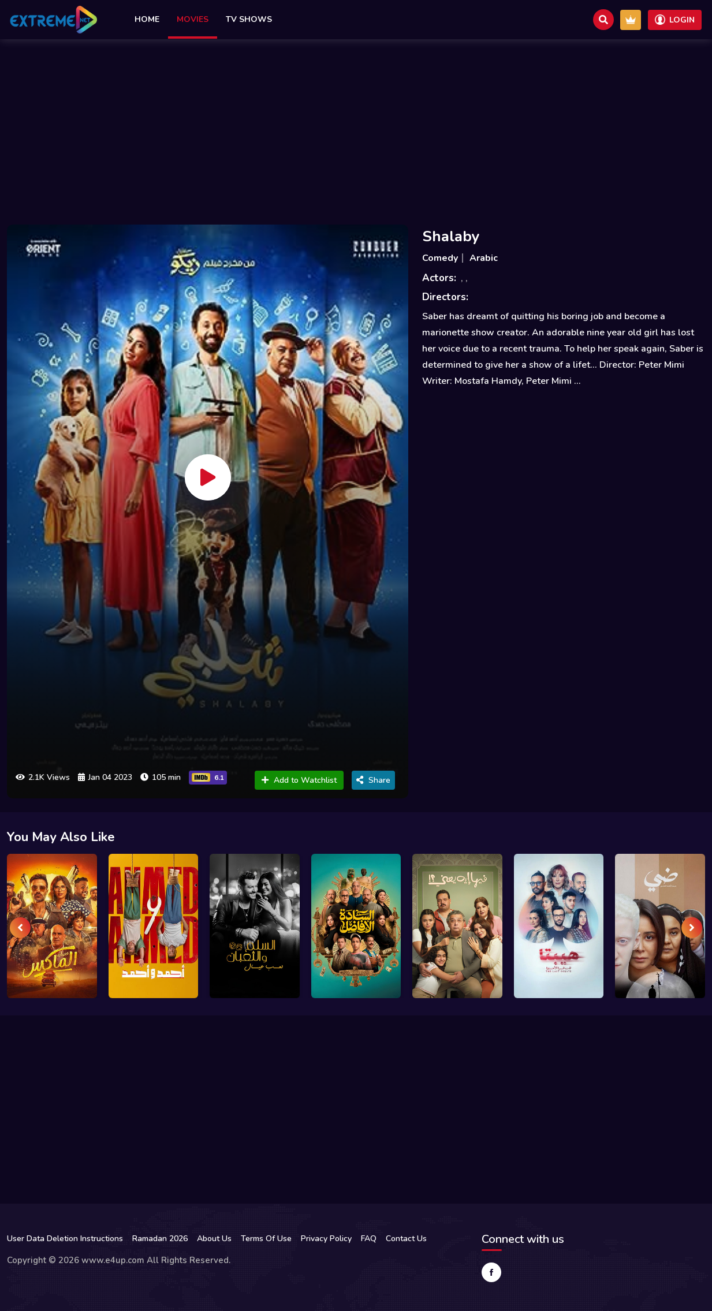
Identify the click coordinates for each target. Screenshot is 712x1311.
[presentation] (20, 927)
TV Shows (249, 19)
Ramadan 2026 (160, 1238)
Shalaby (451, 236)
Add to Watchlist (299, 780)
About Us (214, 1238)
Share (373, 780)
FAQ (368, 1238)
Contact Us (406, 1238)
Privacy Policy (326, 1238)
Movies (192, 19)
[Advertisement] (356, 129)
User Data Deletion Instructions (65, 1238)
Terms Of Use (266, 1238)
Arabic (483, 258)
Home (147, 19)
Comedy (440, 258)
